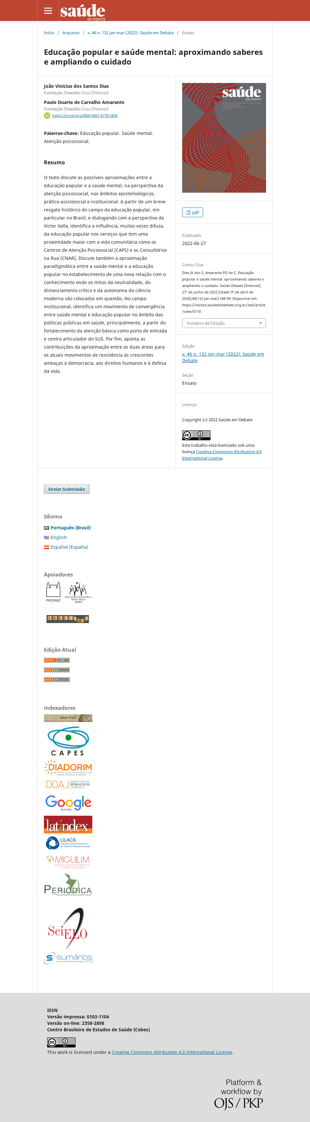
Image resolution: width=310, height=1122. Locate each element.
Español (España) (69, 547)
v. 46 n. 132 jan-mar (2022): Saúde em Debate (131, 33)
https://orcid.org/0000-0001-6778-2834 (85, 115)
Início (49, 33)
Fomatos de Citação (206, 323)
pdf (195, 212)
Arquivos (70, 33)
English (59, 537)
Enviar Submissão (66, 489)
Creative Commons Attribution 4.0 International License (172, 1052)
